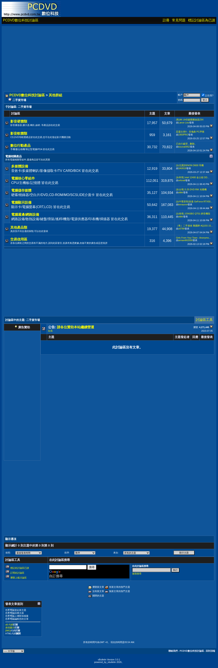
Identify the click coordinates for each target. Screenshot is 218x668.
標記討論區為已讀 (201, 20)
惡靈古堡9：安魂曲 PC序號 (190, 131)
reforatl (181, 180)
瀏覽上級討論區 (18, 577)
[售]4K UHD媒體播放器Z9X (190, 119)
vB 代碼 (9, 624)
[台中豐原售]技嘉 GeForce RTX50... (194, 201)
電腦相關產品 (13, 156)
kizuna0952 (184, 146)
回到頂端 (210, 651)
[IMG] (8, 630)
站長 (50, 331)
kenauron (183, 204)
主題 (51, 337)
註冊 (166, 20)
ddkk (180, 192)
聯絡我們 (173, 651)
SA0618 (182, 168)
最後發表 (207, 337)
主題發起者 (182, 337)
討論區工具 (204, 320)
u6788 (181, 228)
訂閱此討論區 (17, 572)
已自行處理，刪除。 (186, 143)
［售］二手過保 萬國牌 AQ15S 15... (194, 225)
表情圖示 (10, 627)
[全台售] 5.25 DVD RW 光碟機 (191, 189)
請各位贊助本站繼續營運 (75, 327)
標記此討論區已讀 (19, 568)
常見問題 (179, 20)
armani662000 (185, 240)
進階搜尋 (136, 573)
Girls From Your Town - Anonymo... (193, 237)
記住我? (207, 95)
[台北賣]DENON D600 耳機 (190, 165)
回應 (195, 337)
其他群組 (55, 95)
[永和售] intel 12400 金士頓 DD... (192, 177)
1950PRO (183, 134)
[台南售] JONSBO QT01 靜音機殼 (193, 213)
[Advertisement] (109, 55)
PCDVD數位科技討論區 (20, 20)
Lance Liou (183, 122)
